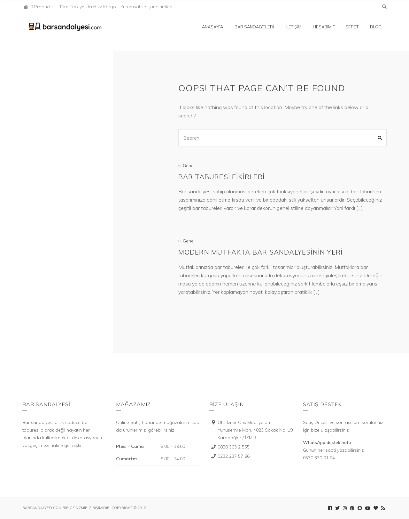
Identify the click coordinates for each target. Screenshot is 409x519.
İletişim (293, 26)
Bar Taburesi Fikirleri (221, 177)
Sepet (352, 26)
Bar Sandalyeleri (254, 26)
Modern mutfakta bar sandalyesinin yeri (260, 252)
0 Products (41, 7)
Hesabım (322, 26)
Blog (376, 26)
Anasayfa (212, 26)
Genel (189, 165)
